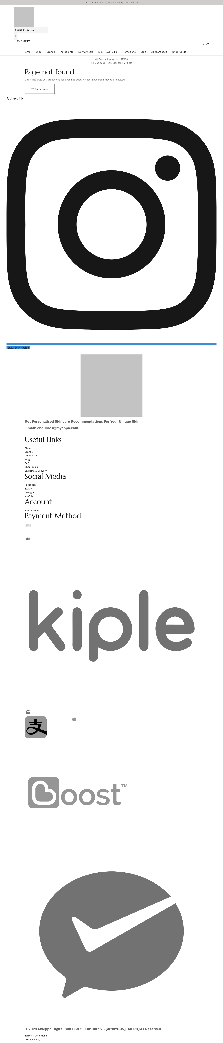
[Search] (15, 36)
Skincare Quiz (159, 51)
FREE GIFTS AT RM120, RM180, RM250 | (111, 3)
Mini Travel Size (107, 51)
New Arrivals (85, 51)
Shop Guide (179, 51)
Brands (51, 51)
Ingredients (66, 51)
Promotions (129, 51)
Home (27, 51)
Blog (143, 51)
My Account (23, 40)
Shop (38, 51)
